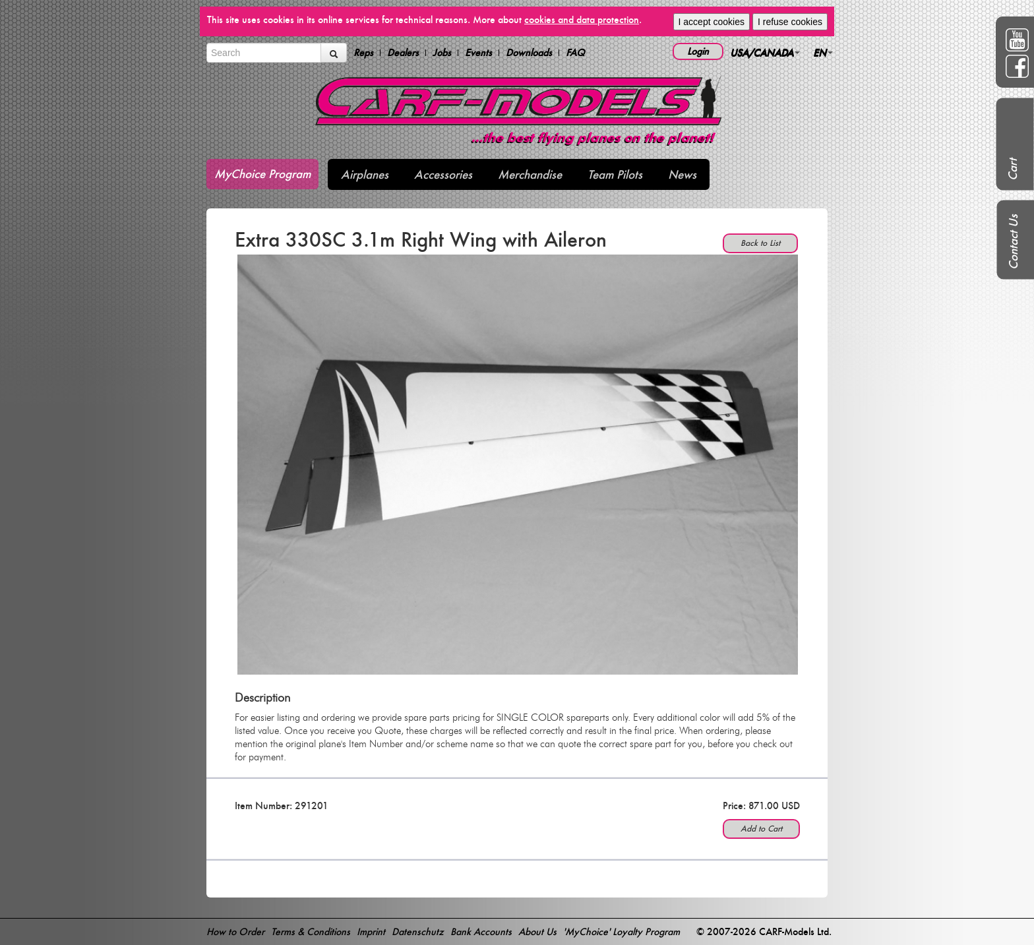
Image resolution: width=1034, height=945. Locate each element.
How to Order (235, 931)
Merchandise (530, 174)
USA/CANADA (765, 52)
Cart (1012, 169)
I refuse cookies (790, 21)
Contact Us (1013, 242)
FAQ (575, 52)
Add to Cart (761, 828)
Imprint (371, 931)
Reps (363, 52)
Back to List (760, 243)
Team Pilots (615, 174)
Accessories (443, 174)
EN (823, 52)
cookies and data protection (581, 19)
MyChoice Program (262, 173)
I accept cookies (712, 21)
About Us (537, 931)
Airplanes (364, 174)
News (682, 174)
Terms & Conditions (310, 931)
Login (698, 51)
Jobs (442, 52)
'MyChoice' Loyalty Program (621, 931)
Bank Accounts (481, 931)
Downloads (529, 52)
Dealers (403, 52)
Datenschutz (418, 931)
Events (478, 52)
